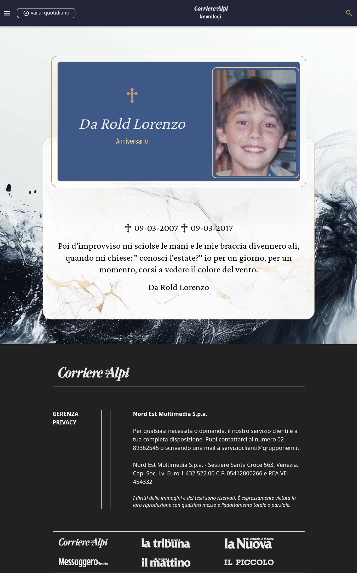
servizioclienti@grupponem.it (260, 448)
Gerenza (66, 414)
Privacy (64, 422)
